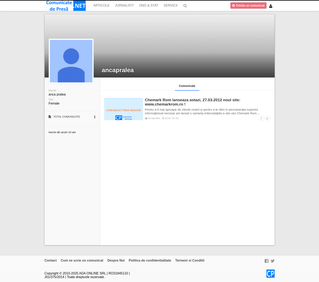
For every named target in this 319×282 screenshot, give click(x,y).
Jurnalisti (124, 5)
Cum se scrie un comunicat (82, 260)
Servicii (170, 5)
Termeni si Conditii (189, 260)
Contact (51, 260)
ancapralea (118, 70)
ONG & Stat (148, 5)
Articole (101, 5)
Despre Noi (116, 260)
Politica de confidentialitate (150, 260)
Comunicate (187, 86)
